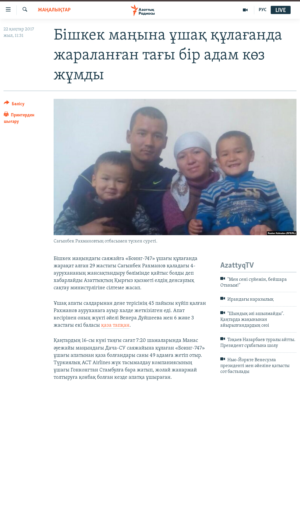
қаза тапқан (115, 325)
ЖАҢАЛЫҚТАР (54, 10)
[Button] (14, 105)
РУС (263, 10)
